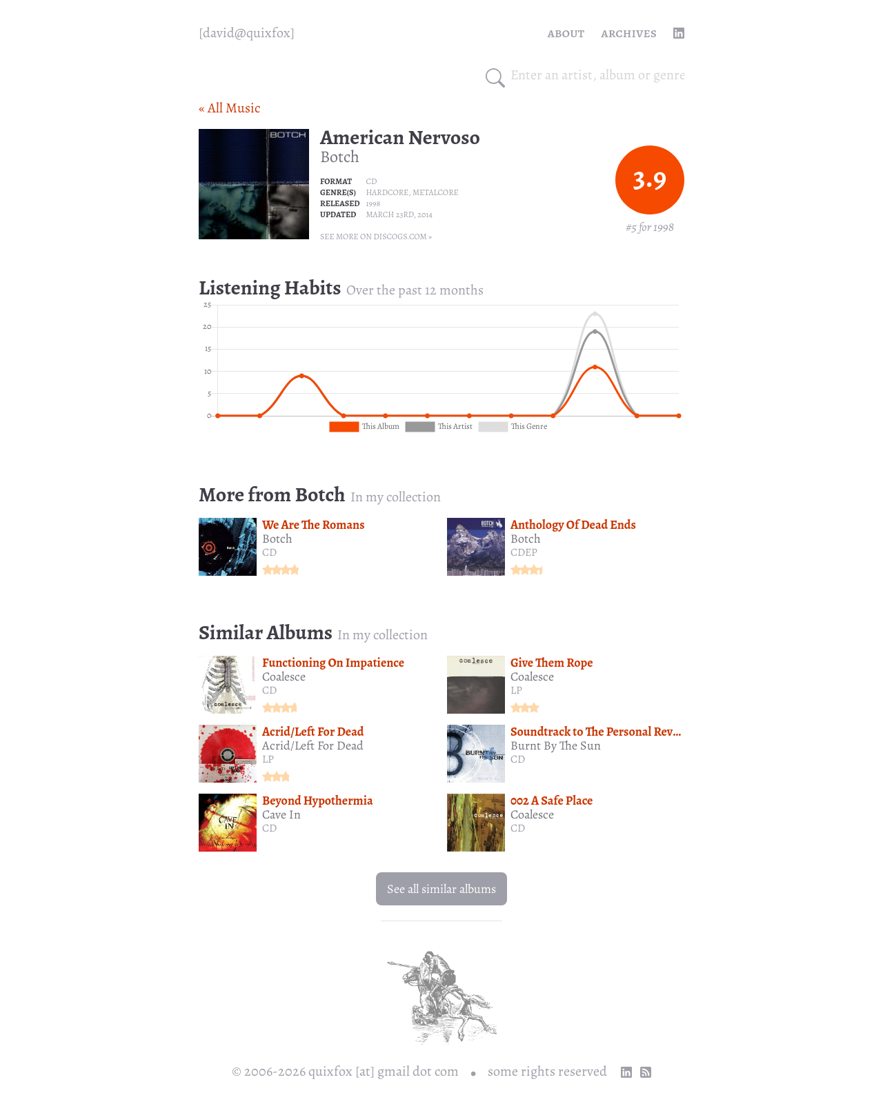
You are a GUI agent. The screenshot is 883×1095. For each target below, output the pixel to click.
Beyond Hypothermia (317, 800)
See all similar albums (441, 889)
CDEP (523, 552)
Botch (339, 156)
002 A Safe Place (551, 800)
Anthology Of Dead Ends (573, 524)
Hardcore (387, 192)
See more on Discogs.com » (376, 236)
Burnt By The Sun (555, 745)
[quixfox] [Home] (247, 33)
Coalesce (284, 676)
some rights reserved (547, 1071)
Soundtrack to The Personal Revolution (610, 731)
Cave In (281, 814)
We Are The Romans (313, 524)
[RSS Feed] (645, 1072)
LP (516, 690)
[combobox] (597, 75)
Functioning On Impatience (333, 662)
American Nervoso (400, 137)
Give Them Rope (551, 662)
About (566, 32)
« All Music (229, 108)
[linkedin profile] (678, 33)
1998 (373, 203)
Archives (629, 32)
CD (371, 181)
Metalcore (436, 192)
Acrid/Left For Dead (313, 731)
